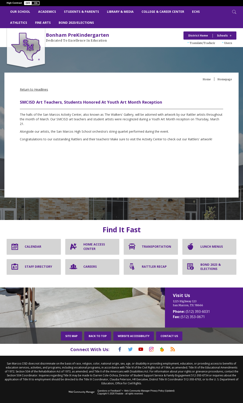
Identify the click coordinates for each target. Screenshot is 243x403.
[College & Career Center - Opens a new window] (162, 12)
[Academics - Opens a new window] (47, 12)
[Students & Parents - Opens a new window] (81, 12)
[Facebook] (114, 349)
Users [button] (228, 43)
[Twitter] (127, 349)
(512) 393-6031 (198, 311)
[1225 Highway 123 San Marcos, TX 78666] (202, 303)
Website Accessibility (134, 336)
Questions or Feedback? (109, 390)
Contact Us (169, 336)
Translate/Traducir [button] (202, 43)
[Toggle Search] (234, 11)
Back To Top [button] (98, 336)
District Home (198, 35)
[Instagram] (152, 349)
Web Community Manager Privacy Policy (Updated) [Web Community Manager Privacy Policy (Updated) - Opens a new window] (149, 390)
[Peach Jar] (165, 349)
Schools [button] (222, 35)
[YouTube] (139, 349)
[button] (31, 3)
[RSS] (178, 349)
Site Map (71, 336)
